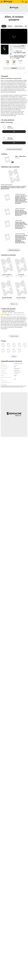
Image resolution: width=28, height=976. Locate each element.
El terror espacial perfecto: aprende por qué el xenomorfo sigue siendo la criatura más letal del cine (21, 213)
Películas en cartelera (8, 13)
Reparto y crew (14, 303)
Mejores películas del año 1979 (14, 385)
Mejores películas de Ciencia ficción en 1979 (15, 386)
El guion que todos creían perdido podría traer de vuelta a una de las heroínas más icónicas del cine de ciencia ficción (21, 225)
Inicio (2, 13)
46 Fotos (14, 356)
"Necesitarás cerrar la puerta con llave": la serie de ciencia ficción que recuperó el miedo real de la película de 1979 (13, 187)
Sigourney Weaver (7, 274)
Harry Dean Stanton (21, 297)
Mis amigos (20, 60)
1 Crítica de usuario (14, 336)
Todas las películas (17, 13)
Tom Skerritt (21, 274)
